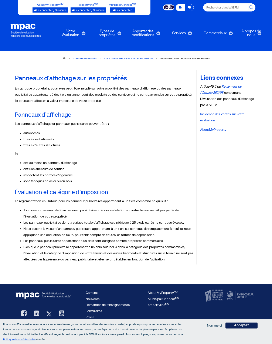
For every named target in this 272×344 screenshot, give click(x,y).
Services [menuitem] (177, 34)
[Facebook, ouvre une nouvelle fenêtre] (24, 313)
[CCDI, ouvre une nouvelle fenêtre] (239, 295)
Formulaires (94, 311)
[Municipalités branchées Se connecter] (122, 10)
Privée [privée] (90, 317)
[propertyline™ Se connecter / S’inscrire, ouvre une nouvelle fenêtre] (88, 10)
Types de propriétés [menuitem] (106, 34)
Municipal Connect (163, 299)
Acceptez (241, 326)
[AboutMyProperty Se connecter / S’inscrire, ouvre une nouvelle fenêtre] (50, 10)
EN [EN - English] (180, 7)
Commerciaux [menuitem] (215, 34)
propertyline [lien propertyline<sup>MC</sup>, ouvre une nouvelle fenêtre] (158, 305)
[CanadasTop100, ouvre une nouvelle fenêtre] (215, 295)
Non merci (214, 326)
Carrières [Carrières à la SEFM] (92, 292)
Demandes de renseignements (108, 305)
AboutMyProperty (213, 129)
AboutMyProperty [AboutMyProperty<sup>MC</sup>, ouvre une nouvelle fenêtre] (163, 292)
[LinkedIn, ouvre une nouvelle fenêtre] (36, 313)
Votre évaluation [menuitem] (70, 34)
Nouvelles (92, 299)
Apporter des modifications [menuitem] (143, 34)
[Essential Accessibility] (169, 7)
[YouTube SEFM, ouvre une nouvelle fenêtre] (61, 313)
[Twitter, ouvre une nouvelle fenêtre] (49, 314)
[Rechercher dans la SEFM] (251, 7)
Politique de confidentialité (19, 340)
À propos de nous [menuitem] (248, 34)
